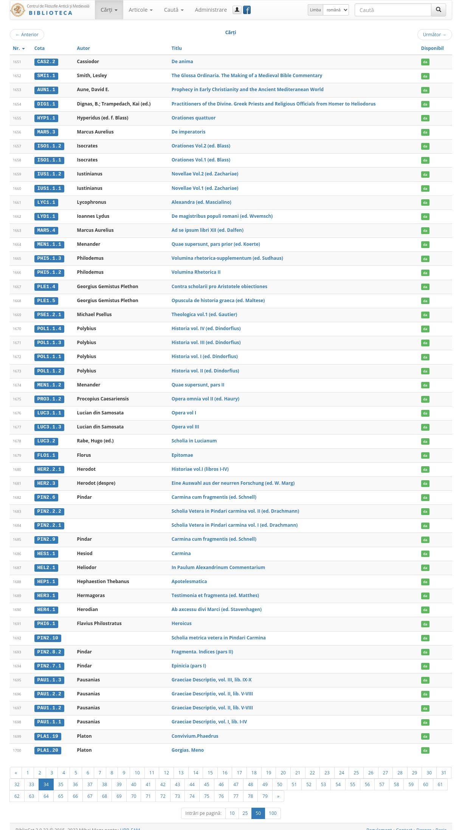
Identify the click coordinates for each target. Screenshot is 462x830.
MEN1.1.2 (49, 381)
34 (46, 777)
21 (298, 765)
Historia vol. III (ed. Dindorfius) (206, 340)
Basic (441, 823)
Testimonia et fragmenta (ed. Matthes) (215, 590)
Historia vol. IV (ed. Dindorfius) (206, 326)
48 (250, 777)
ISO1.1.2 (49, 145)
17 (239, 765)
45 (206, 777)
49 (265, 777)
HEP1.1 (46, 576)
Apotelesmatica (189, 576)
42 (163, 777)
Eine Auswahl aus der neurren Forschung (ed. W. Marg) (233, 479)
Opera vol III (185, 423)
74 (192, 789)
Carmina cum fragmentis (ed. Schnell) (214, 492)
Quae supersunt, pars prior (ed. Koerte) (216, 242)
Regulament (379, 823)
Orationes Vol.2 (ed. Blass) (201, 145)
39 (119, 777)
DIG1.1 (46, 103)
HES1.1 (46, 548)
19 (268, 765)
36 (75, 777)
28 (400, 765)
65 (61, 789)
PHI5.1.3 (49, 256)
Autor (83, 48)
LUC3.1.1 (49, 409)
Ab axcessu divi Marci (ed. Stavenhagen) (217, 604)
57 (381, 777)
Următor (434, 34)
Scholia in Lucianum (194, 437)
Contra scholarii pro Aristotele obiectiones (219, 284)
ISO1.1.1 (49, 159)
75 (206, 789)
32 (17, 777)
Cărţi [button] (109, 9)
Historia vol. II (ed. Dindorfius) (205, 367)
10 (137, 765)
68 (104, 789)
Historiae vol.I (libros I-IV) (200, 465)
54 (338, 777)
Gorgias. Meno (188, 743)
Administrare (211, 9)
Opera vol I (184, 409)
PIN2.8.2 (49, 645)
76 (221, 789)
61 (440, 777)
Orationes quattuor (194, 117)
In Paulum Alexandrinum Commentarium (218, 562)
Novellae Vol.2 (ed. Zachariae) (205, 172)
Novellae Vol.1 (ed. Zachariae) (205, 186)
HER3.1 (46, 590)
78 (250, 789)
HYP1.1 (46, 117)
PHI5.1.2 (49, 270)
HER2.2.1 (49, 465)
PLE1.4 (46, 284)
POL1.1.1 (49, 354)
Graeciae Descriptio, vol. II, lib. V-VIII (212, 687)
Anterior (27, 34)
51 (294, 777)
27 (385, 765)
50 (279, 777)
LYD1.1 (46, 214)
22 (312, 765)
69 (119, 789)
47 (236, 777)
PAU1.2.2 (49, 687)
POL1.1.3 (49, 340)
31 (443, 765)
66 (75, 789)
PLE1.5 (46, 298)
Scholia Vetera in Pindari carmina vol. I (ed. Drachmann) (235, 520)
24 (341, 765)
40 (133, 777)
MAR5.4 (46, 228)
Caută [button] (174, 9)
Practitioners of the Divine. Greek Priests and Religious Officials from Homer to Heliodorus (274, 103)
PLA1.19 (47, 729)
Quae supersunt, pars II (198, 381)
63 (31, 789)
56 (367, 777)
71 (148, 789)
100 (273, 806)
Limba (315, 9)
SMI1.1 (46, 75)
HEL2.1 (46, 562)
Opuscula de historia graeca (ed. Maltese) (218, 298)
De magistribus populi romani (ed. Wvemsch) (222, 214)
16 (225, 765)
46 (221, 777)
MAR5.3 (46, 131)
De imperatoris (189, 131)
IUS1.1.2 (49, 172)
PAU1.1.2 (49, 701)
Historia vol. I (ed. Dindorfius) (205, 354)
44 (192, 777)
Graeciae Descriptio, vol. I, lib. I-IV (209, 715)
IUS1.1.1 (49, 186)
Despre (423, 823)
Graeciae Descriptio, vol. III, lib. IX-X (212, 673)
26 (371, 765)
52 (309, 777)
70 (133, 789)
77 (236, 789)
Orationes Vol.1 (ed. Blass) (201, 159)
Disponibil (432, 48)
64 (46, 789)
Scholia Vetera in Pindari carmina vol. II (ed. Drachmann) (235, 506)
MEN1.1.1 (49, 242)
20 (283, 765)
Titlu (177, 48)
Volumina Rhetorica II (196, 270)
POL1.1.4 (49, 326)
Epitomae (182, 451)
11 (152, 765)
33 (31, 777)
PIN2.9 (46, 534)
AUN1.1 (46, 89)
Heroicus (182, 617)
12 (166, 765)
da (425, 61)
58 (396, 777)
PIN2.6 (46, 492)
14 (195, 765)
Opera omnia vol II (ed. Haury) (205, 395)
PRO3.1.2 (49, 395)
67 (90, 789)
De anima (182, 61)
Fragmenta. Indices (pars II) (202, 645)
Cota (39, 48)
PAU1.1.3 (49, 673)
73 (177, 789)
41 (148, 777)
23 (327, 765)
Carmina (181, 548)
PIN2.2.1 (49, 520)
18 (254, 765)
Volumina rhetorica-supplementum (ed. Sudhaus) (227, 256)
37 (90, 777)
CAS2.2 (46, 61)
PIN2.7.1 (49, 659)
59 (411, 777)
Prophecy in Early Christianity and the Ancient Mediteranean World (248, 89)
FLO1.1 (46, 451)
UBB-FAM (130, 823)
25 (356, 765)
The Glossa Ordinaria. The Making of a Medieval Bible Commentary (247, 75)
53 (323, 777)
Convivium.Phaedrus (195, 729)
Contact (404, 823)
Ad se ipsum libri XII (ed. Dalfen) (207, 228)
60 (425, 777)
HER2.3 (46, 479)
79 (265, 789)
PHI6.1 (46, 617)
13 (181, 765)
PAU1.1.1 (49, 715)
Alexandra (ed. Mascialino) (201, 200)
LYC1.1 (46, 200)
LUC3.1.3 (49, 423)
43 (177, 777)
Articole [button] (141, 9)
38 (104, 777)
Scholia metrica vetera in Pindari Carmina (219, 631)
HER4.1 (46, 604)
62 (17, 789)
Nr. (19, 48)
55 (352, 777)
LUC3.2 (46, 437)
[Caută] (438, 9)
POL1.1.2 (49, 367)
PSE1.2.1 (49, 312)
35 (61, 777)
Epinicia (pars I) (189, 659)
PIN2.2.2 (49, 506)
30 (429, 765)
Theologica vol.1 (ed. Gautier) (204, 312)
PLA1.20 (47, 743)
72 (163, 789)
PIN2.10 (47, 631)
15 (210, 765)
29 (414, 765)
